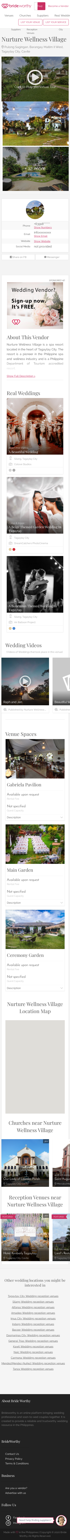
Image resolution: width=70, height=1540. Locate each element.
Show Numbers (43, 227)
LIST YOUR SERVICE (56, 22)
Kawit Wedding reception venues (33, 1346)
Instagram (15, 1522)
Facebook (15, 1517)
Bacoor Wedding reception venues (33, 1329)
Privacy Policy (13, 1458)
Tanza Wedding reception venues (33, 1368)
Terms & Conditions (17, 1463)
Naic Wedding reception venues (33, 1352)
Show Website (42, 241)
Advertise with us (15, 1492)
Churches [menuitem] (25, 15)
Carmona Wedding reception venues (33, 1357)
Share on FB (18, 257)
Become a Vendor (58, 6)
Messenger (52, 257)
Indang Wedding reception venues (33, 1324)
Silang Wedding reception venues (33, 1301)
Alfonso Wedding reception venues (33, 1307)
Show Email (40, 236)
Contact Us (12, 1453)
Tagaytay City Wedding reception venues (33, 1296)
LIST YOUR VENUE (30, 22)
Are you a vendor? (16, 1488)
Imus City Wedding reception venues (33, 1318)
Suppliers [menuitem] (43, 15)
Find (39, 6)
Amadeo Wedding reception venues (33, 1312)
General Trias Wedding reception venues (33, 1340)
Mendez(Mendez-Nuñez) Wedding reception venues (33, 1363)
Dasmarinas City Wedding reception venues (33, 1335)
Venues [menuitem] (8, 15)
